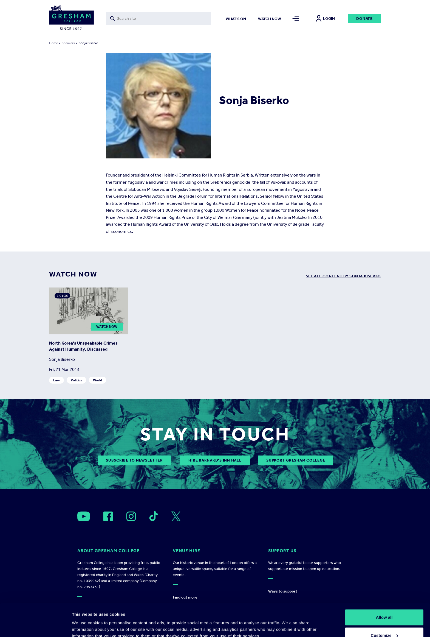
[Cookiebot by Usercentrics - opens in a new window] (36, 626)
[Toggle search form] (158, 18)
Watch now (269, 18)
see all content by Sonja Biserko (343, 276)
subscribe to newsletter (134, 460)
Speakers (68, 43)
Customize (384, 604)
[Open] (83, 516)
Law (56, 380)
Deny (384, 622)
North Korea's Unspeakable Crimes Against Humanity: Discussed (83, 346)
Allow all (384, 586)
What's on (236, 18)
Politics (76, 380)
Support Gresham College (295, 460)
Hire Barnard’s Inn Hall (214, 460)
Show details (84, 620)
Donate (364, 18)
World (97, 380)
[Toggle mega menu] (295, 18)
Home (53, 43)
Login (325, 18)
